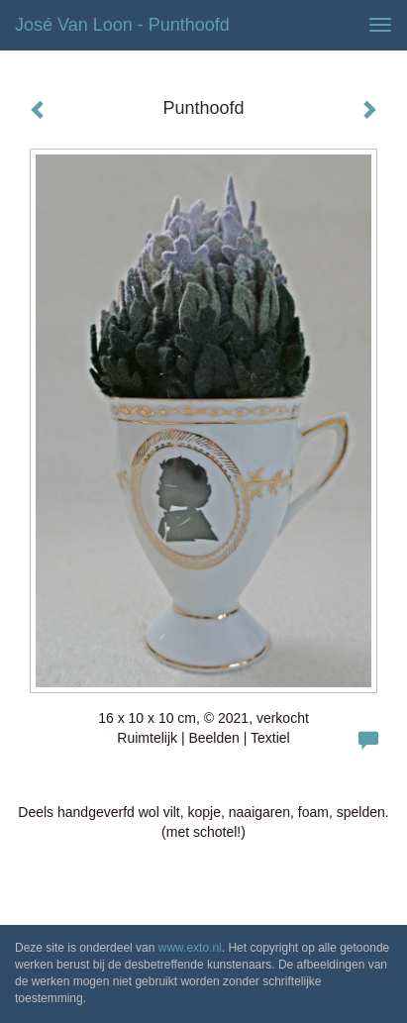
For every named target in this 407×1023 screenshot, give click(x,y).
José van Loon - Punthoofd (122, 25)
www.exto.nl (190, 948)
